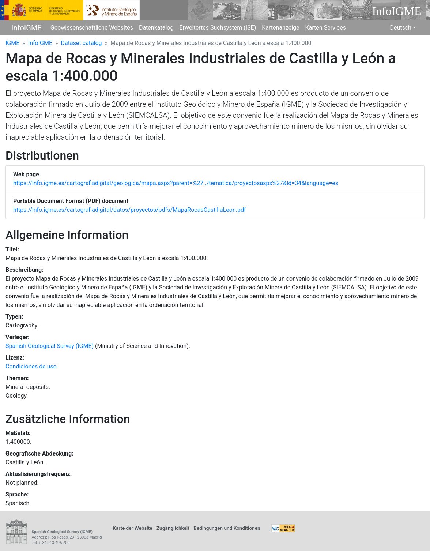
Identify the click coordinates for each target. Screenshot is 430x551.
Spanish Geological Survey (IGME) (49, 345)
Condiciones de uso (31, 366)
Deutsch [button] (400, 27)
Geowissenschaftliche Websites (91, 27)
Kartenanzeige (280, 27)
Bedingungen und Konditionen (226, 528)
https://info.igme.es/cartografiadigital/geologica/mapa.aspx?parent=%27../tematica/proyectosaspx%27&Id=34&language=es (175, 183)
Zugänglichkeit (172, 528)
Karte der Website (132, 528)
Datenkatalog (156, 27)
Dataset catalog (81, 43)
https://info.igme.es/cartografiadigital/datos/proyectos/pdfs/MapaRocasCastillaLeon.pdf (129, 209)
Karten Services (325, 27)
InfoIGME (26, 27)
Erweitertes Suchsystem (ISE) (217, 27)
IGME (12, 43)
